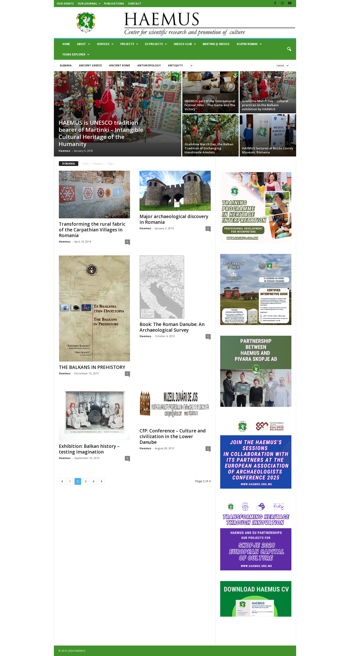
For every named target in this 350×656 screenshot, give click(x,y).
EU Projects (156, 44)
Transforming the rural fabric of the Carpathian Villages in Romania (92, 230)
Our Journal (89, 3)
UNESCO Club (185, 44)
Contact (134, 3)
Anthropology (149, 65)
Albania (66, 65)
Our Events (65, 3)
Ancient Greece (90, 65)
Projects (129, 44)
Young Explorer (75, 54)
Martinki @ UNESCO (216, 44)
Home (66, 44)
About (83, 44)
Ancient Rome (119, 65)
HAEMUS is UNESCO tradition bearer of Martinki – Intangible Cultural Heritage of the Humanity (101, 133)
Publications (114, 3)
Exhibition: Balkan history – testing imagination (89, 449)
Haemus (64, 150)
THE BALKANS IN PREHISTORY (92, 367)
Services (105, 44)
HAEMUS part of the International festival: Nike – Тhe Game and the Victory (210, 105)
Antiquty (175, 65)
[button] (289, 49)
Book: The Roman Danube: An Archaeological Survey (172, 327)
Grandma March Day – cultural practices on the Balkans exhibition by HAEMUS (265, 105)
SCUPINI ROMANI (249, 44)
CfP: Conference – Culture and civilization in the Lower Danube (173, 436)
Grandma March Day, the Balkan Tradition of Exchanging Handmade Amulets (209, 148)
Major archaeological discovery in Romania (174, 219)
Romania (98, 163)
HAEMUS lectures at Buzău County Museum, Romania (267, 150)
